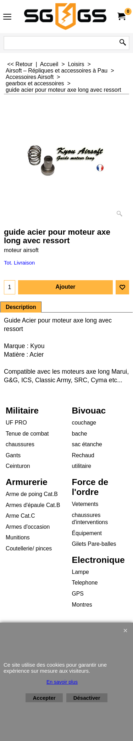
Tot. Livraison (19, 263)
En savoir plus (62, 682)
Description (21, 307)
